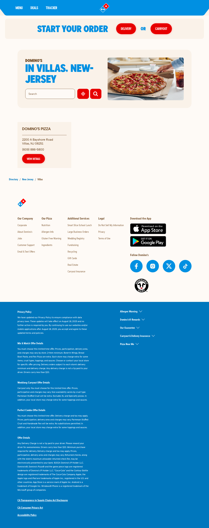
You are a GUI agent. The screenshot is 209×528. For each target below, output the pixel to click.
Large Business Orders (78, 232)
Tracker (51, 7)
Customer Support (26, 245)
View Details (33, 159)
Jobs (19, 238)
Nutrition (46, 225)
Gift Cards (72, 258)
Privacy (101, 232)
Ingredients (47, 245)
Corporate (22, 225)
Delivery (126, 28)
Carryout (161, 28)
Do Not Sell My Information (111, 225)
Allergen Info (48, 232)
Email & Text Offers (26, 251)
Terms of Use (104, 238)
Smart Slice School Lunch (80, 225)
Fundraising (73, 245)
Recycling (72, 251)
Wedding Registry (76, 238)
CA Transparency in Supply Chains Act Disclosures (42, 500)
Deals (34, 7)
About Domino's (24, 232)
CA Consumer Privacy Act (30, 507)
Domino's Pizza (36, 128)
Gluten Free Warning (51, 238)
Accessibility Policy (27, 515)
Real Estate (73, 265)
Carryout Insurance (76, 271)
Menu (19, 7)
